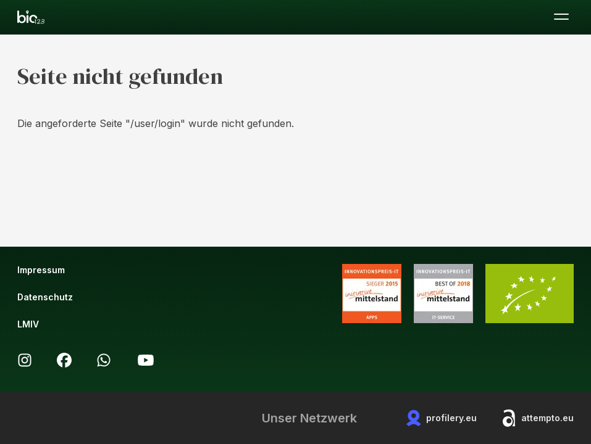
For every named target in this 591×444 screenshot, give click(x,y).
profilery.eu (441, 418)
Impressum (41, 270)
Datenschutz (45, 297)
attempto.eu (537, 418)
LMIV (28, 324)
